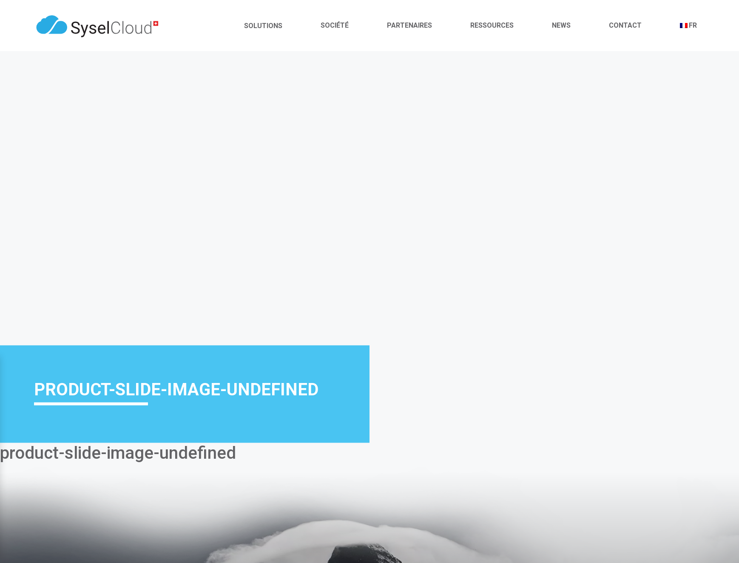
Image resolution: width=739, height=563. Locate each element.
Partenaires (409, 25)
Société (335, 25)
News (561, 25)
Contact (625, 25)
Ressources (492, 25)
